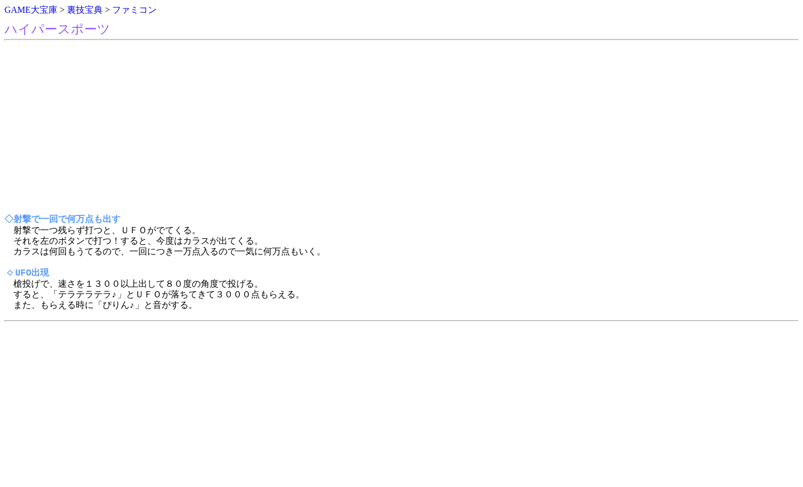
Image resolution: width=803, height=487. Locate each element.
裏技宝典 (85, 10)
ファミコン (134, 10)
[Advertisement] (339, 128)
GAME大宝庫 (30, 10)
